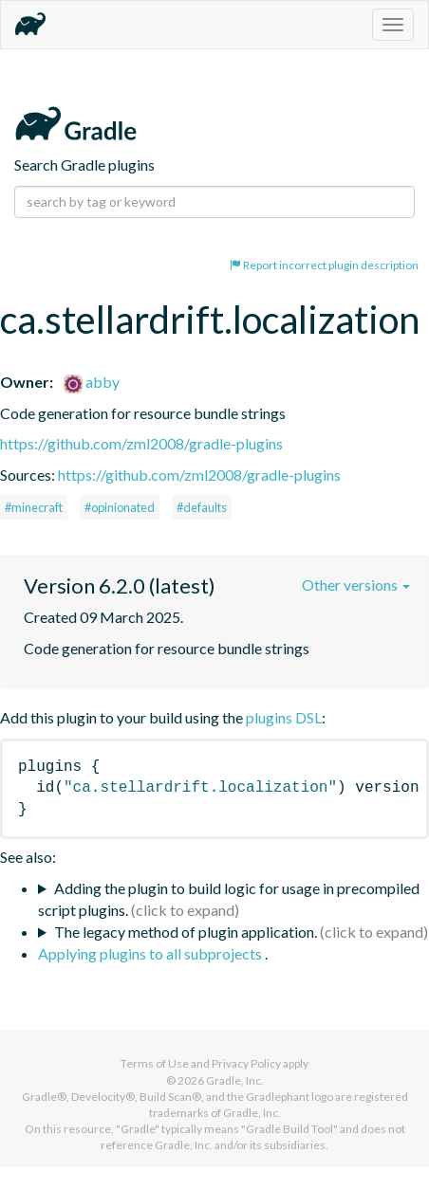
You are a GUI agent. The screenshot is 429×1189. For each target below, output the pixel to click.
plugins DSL (284, 717)
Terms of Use (155, 1063)
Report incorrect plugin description (324, 265)
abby (92, 382)
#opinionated (119, 507)
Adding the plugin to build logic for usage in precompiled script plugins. (229, 899)
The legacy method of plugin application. (185, 932)
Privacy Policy (246, 1063)
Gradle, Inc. (235, 1080)
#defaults (202, 507)
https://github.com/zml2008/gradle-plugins (141, 443)
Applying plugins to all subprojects (151, 953)
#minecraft (34, 507)
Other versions (356, 585)
